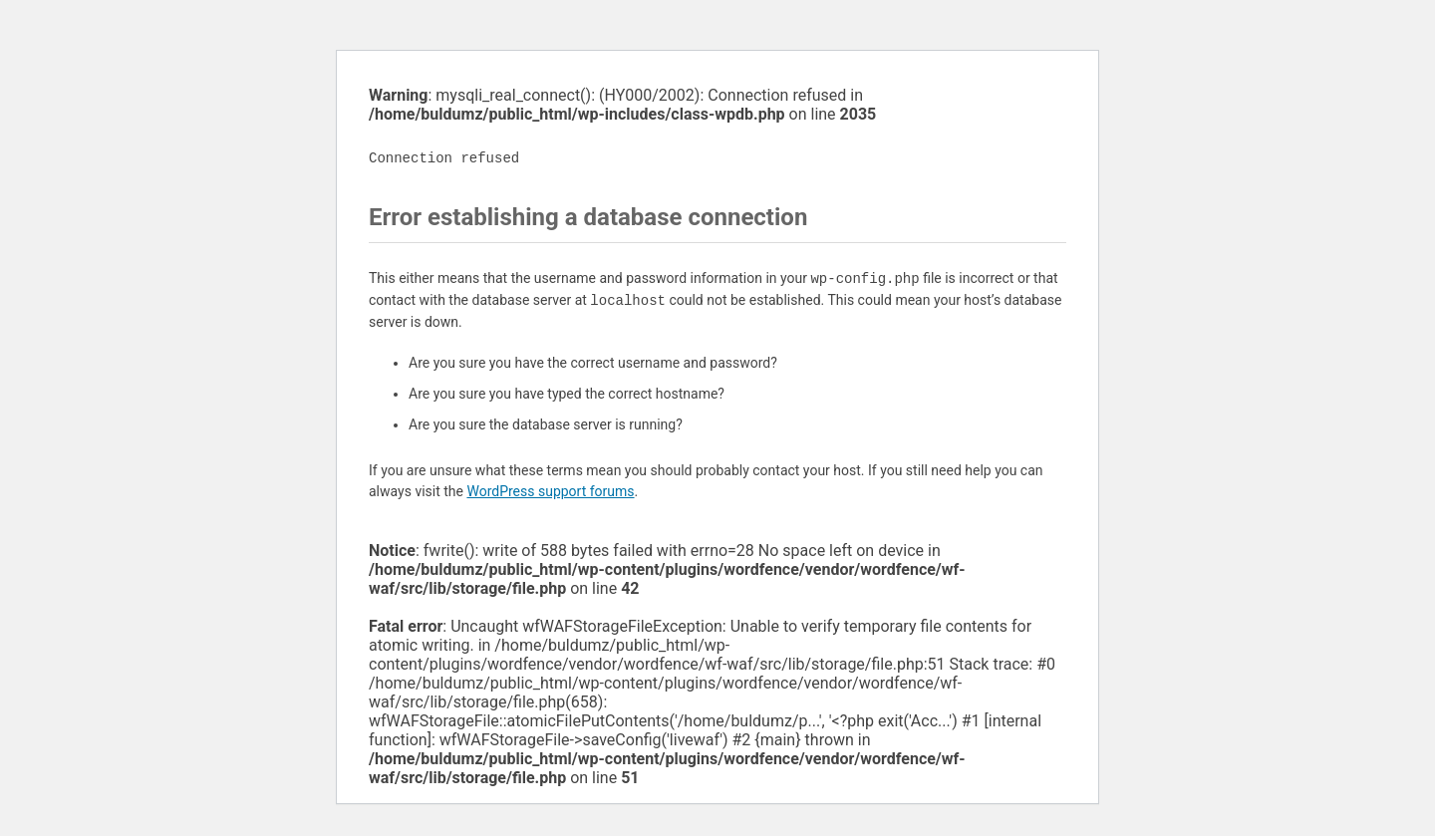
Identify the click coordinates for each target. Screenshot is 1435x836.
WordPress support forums (550, 491)
